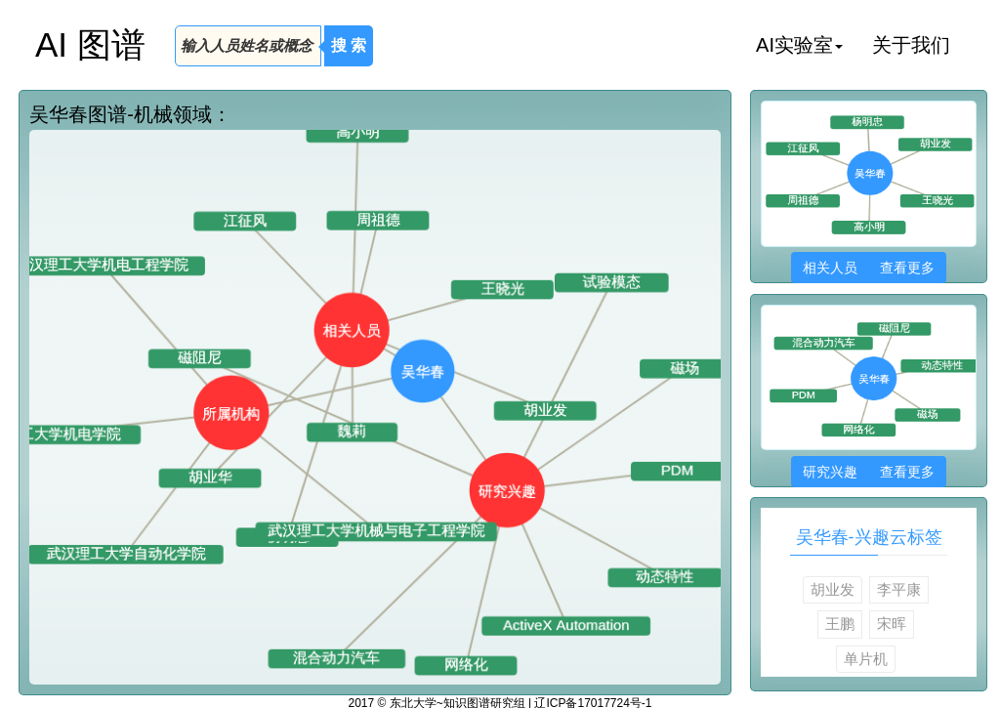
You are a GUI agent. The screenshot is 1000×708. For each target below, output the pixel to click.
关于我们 (911, 45)
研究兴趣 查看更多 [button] (869, 471)
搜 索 (348, 45)
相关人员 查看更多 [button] (869, 267)
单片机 (866, 658)
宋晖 (891, 623)
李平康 (899, 589)
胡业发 (832, 589)
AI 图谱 (90, 44)
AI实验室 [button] (799, 45)
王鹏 (839, 623)
